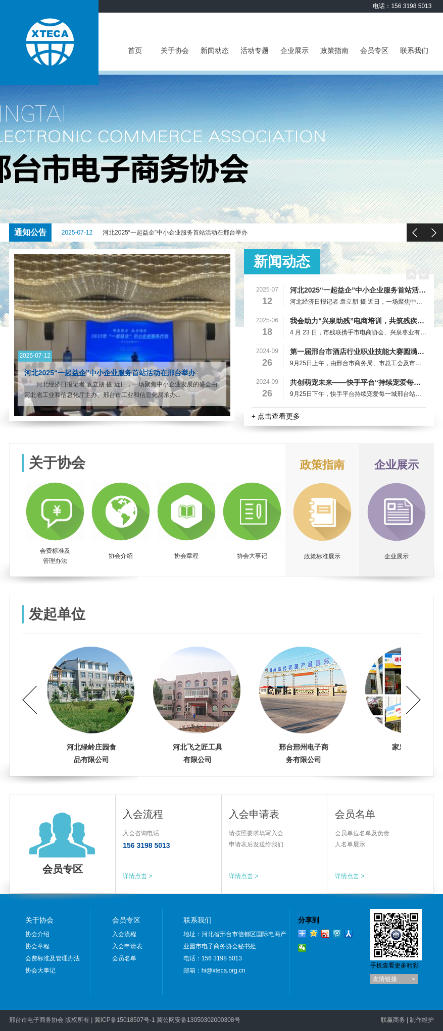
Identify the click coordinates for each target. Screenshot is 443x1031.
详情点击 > (137, 876)
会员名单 (355, 814)
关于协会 (175, 50)
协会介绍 (37, 934)
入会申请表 (254, 814)
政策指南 (334, 50)
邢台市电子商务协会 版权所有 (49, 1019)
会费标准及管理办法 (52, 958)
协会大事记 (40, 970)
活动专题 (254, 50)
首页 (135, 50)
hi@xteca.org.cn (223, 970)
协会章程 (37, 946)
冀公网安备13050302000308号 (198, 1019)
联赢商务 (393, 1019)
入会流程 (143, 814)
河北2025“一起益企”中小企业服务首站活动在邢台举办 (150, 232)
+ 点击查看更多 (276, 416)
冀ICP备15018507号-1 (124, 1019)
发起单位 (57, 614)
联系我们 (414, 50)
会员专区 (374, 50)
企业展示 (294, 50)
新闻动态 (215, 50)
